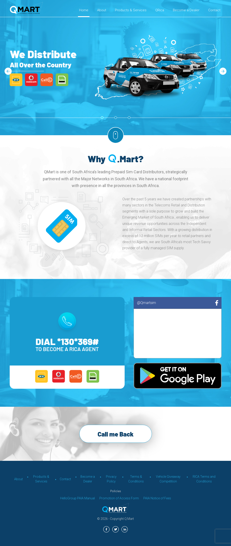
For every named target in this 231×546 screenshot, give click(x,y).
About (101, 10)
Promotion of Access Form (119, 498)
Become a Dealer (186, 10)
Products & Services (130, 10)
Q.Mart (129, 519)
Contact (214, 10)
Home (83, 10)
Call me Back (116, 434)
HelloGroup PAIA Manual (77, 498)
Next (222, 70)
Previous (8, 70)
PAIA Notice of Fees (157, 498)
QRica (159, 10)
